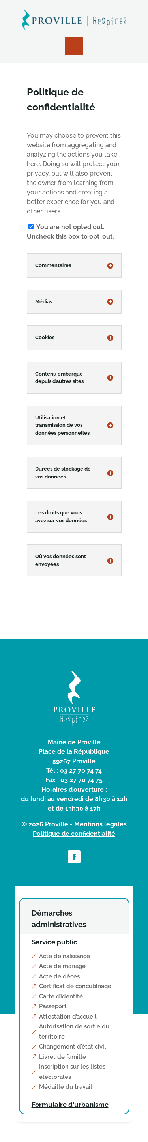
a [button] (74, 46)
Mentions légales (100, 824)
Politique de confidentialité (74, 833)
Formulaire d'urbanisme (70, 1104)
